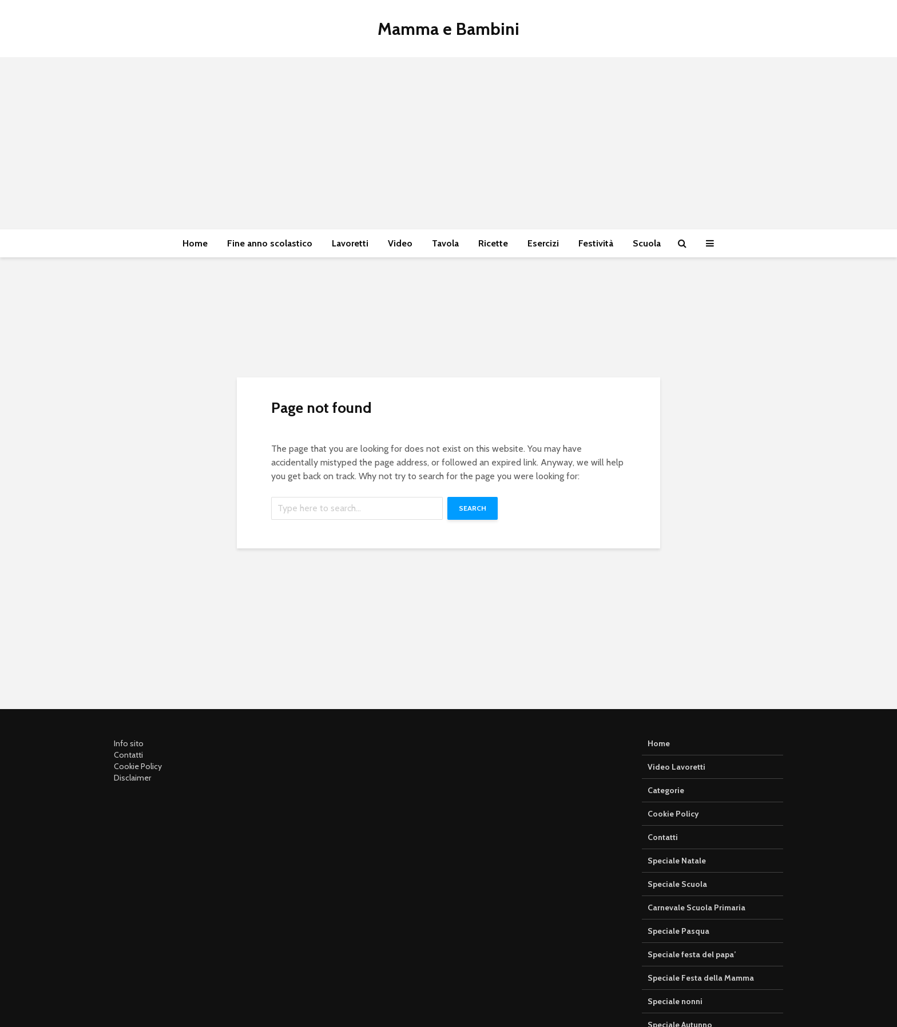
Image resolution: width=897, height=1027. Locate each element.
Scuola (647, 243)
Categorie (666, 790)
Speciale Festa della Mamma (701, 978)
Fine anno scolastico (269, 243)
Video (400, 243)
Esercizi (543, 243)
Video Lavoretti (676, 767)
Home (195, 243)
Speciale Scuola (677, 884)
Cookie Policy (138, 766)
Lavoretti (350, 243)
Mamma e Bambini (448, 28)
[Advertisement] (448, 143)
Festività (595, 243)
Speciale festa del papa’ (692, 954)
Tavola (445, 243)
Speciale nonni (675, 1001)
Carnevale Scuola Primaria (696, 907)
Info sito (129, 743)
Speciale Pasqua (678, 931)
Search (472, 508)
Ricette (493, 243)
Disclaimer (132, 778)
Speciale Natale (677, 860)
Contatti (128, 755)
